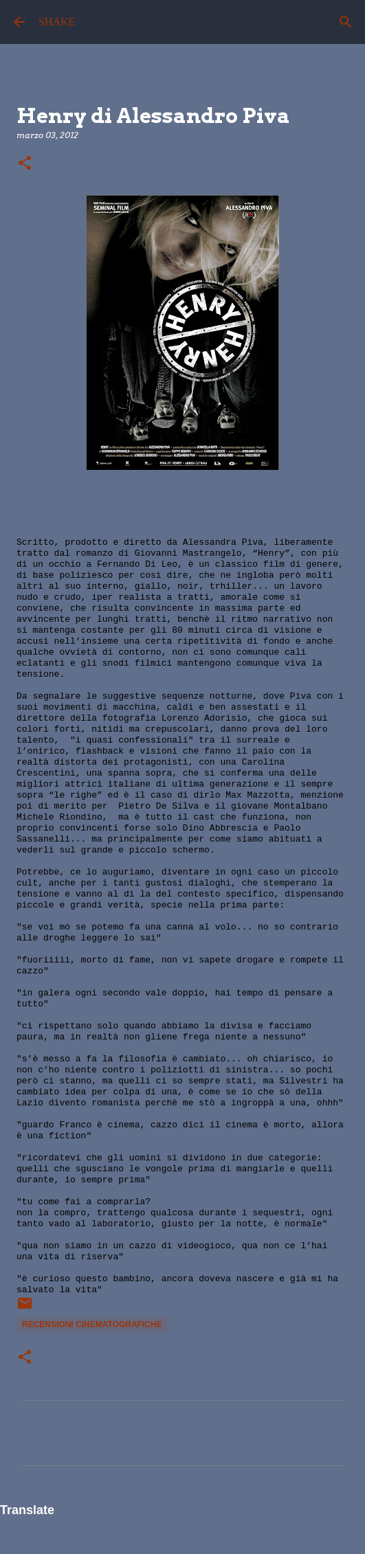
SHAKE (56, 21)
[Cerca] (346, 21)
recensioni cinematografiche (92, 1324)
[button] (24, 164)
